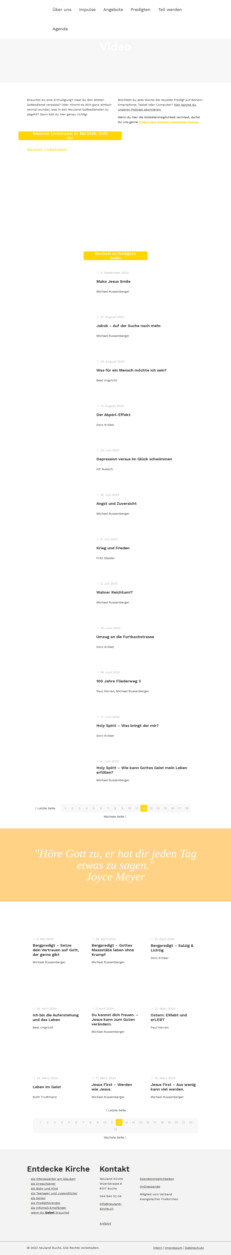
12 (143, 808)
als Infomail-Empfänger (48, 1208)
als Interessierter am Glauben (53, 1179)
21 (183, 1122)
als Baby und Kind (44, 1188)
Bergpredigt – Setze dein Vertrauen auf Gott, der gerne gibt (56, 950)
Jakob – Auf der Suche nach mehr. (128, 325)
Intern (157, 1248)
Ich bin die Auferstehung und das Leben (56, 1017)
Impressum (173, 1248)
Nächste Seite (115, 816)
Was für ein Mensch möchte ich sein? (131, 370)
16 (172, 808)
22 (190, 1122)
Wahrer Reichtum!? (114, 592)
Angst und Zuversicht (116, 503)
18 (186, 808)
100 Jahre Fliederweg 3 (118, 681)
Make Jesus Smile (113, 281)
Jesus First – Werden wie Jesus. (112, 1086)
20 (176, 1122)
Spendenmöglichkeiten (157, 1179)
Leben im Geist (47, 1087)
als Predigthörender (45, 1203)
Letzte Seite (44, 808)
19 (169, 1122)
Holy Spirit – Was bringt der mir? (127, 725)
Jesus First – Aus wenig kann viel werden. (173, 1086)
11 (136, 808)
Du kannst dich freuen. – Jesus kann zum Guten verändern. (115, 1019)
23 (115, 1129)
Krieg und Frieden (113, 548)
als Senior (38, 1198)
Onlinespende (150, 1186)
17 (179, 808)
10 (129, 808)
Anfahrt (105, 1223)
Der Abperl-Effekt (113, 414)
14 (158, 808)
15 (165, 808)
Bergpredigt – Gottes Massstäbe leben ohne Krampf (113, 950)
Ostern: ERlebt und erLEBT (169, 1017)
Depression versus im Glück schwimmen (134, 459)
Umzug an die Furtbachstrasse (125, 636)
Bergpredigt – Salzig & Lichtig (172, 947)
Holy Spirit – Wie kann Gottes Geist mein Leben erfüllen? (141, 770)
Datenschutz (194, 1248)
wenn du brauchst (50, 1212)
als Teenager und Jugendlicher (54, 1193)
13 (151, 808)
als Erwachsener (43, 1183)
